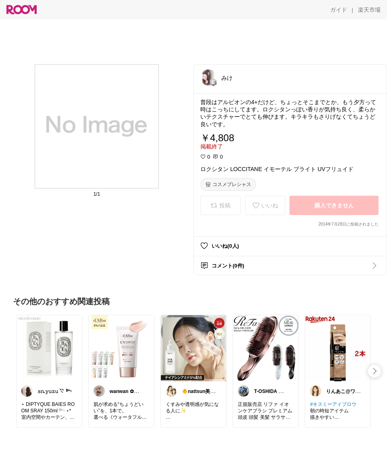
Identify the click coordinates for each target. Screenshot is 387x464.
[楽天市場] (369, 9)
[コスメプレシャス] (228, 184)
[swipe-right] (374, 371)
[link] (49, 347)
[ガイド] (338, 9)
